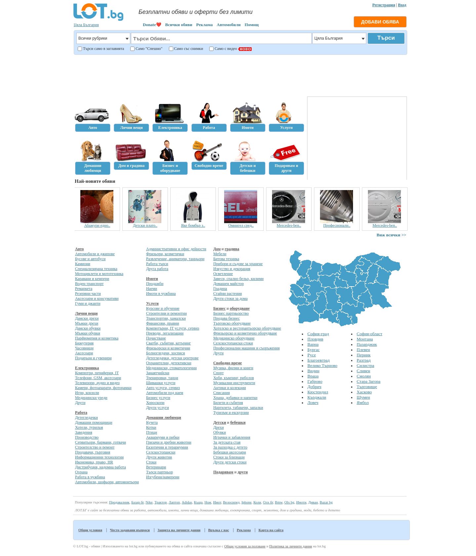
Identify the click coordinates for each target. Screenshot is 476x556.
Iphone (246, 502)
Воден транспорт (89, 283)
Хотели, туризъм (89, 427)
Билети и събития (228, 402)
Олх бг (268, 502)
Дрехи (218, 427)
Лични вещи (86, 313)
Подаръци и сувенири (93, 358)
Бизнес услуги (158, 397)
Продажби (154, 283)
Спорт (218, 373)
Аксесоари (84, 353)
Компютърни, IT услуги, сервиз (172, 328)
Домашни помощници (93, 422)
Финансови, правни (162, 323)
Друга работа (157, 268)
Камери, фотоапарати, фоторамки (103, 387)
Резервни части (88, 293)
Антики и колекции (229, 387)
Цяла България (86, 24)
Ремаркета (83, 288)
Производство (87, 437)
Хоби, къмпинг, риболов (233, 378)
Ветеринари (156, 467)
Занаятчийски (157, 373)
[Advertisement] (239, 74)
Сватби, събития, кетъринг (168, 343)
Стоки (151, 462)
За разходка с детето (230, 447)
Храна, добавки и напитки (235, 397)
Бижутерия (84, 343)
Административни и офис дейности (176, 249)
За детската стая (226, 442)
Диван (313, 502)
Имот (217, 502)
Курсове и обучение (162, 308)
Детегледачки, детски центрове (172, 358)
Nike (148, 502)
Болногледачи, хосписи (165, 353)
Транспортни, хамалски (166, 318)
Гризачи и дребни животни (168, 442)
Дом (216, 249)
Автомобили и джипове (95, 254)
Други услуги (157, 407)
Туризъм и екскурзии (231, 412)
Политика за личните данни (290, 546)
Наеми (151, 288)
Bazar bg (326, 502)
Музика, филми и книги (233, 368)
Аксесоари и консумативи (97, 298)
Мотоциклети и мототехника (99, 273)
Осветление (223, 273)
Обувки (219, 432)
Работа (81, 412)
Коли (257, 502)
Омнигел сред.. (241, 225)
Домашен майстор (228, 283)
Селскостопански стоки (233, 343)
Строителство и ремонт (94, 447)
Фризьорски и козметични (168, 348)
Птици (151, 432)
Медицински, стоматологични (171, 368)
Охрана (81, 472)
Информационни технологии (99, 457)
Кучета (152, 422)
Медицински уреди (91, 397)
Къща (198, 502)
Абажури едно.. (98, 225)
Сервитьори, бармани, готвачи (100, 442)
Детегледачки (86, 417)
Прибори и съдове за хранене (237, 263)
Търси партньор (159, 472)
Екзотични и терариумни (167, 447)
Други (80, 402)
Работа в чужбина (90, 477)
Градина (220, 288)
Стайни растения (227, 293)
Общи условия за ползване (244, 546)
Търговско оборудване (232, 323)
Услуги (152, 303)
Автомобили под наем (164, 392)
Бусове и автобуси (90, 259)
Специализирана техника (96, 268)
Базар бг (137, 502)
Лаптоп (174, 502)
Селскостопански (160, 452)
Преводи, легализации (164, 333)
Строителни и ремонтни (166, 313)
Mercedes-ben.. (289, 225)
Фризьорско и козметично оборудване (245, 333)
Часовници (84, 348)
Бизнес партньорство (231, 313)
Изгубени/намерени (162, 477)
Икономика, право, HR (94, 462)
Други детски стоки (229, 462)
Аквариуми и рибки (162, 437)
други (242, 472)
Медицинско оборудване (234, 338)
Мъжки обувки (87, 333)
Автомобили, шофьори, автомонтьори (107, 482)
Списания (221, 392)
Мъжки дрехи (86, 323)
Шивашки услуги (161, 382)
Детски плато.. (145, 225)
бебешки (238, 422)
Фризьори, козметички (165, 254)
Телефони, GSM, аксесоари (98, 378)
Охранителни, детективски (168, 363)
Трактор (160, 502)
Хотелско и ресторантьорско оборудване (247, 328)
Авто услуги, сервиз (163, 387)
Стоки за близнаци (229, 457)
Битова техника (226, 259)
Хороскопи (155, 402)
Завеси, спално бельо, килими (238, 278)
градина (232, 249)
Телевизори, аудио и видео (97, 382)
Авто (79, 249)
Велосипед (231, 502)
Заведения (83, 432)
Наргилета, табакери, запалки (238, 407)
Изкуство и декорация (231, 268)
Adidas (187, 502)
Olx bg (289, 502)
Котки (151, 427)
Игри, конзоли (87, 392)
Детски (219, 422)
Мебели (219, 254)
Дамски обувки (87, 328)
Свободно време (227, 363)
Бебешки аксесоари (229, 452)
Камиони (82, 263)
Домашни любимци (163, 417)
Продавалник (119, 502)
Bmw (279, 502)
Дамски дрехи (87, 318)
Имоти (152, 278)
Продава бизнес (226, 318)
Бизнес (219, 308)
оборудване (240, 308)
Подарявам (223, 472)
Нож (207, 502)
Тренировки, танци (162, 378)
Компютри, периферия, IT (97, 373)
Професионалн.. (337, 225)
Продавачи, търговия (92, 452)
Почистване (156, 338)
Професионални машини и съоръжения (246, 348)
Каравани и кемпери (92, 278)
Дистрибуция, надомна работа (100, 467)
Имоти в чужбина (161, 293)
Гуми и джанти (87, 303)
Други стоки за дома (230, 298)
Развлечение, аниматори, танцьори (175, 259)
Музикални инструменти (234, 382)
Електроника (87, 368)
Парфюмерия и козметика (96, 338)
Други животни (159, 457)
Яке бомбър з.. (193, 225)
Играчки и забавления (231, 437)
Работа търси (157, 263)
